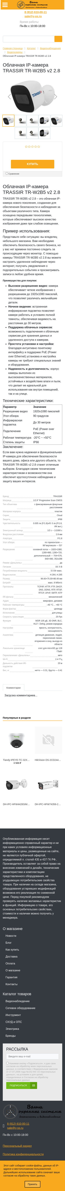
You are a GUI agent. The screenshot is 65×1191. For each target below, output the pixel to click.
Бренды (11, 1035)
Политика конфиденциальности (23, 1154)
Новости (11, 935)
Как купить (12, 949)
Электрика (12, 1028)
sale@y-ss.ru (33, 16)
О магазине (13, 970)
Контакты (12, 984)
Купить (32, 164)
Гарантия (11, 977)
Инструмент (13, 1015)
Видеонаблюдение (18, 1001)
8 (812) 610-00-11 (35, 12)
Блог (9, 942)
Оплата (10, 963)
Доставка (12, 956)
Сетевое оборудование (20, 1008)
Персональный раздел (17, 1145)
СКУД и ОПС (14, 1021)
